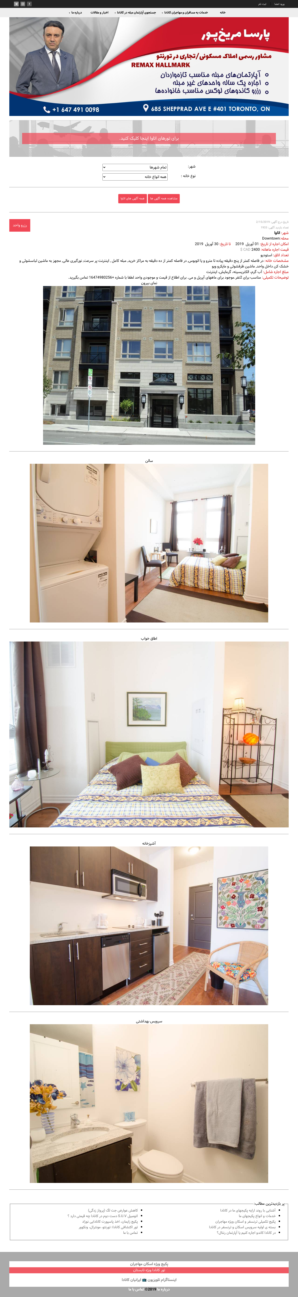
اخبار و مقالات (99, 12)
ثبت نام (262, 4)
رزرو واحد (20, 225)
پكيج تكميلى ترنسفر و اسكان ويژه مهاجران (245, 1222)
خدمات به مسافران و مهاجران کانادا (185, 12)
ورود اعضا (279, 4)
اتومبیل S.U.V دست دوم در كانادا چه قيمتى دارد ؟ (103, 1216)
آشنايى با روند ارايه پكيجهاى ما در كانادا (248, 1211)
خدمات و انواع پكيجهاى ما (257, 1216)
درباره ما (75, 12)
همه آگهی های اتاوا (133, 198)
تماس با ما (130, 1233)
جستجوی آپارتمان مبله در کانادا (135, 12)
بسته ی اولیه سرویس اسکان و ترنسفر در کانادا (242, 1227)
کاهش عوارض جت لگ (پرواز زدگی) (113, 1211)
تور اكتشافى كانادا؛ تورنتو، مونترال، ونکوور (108, 1227)
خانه (223, 12)
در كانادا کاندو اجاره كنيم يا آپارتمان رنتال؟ (246, 1233)
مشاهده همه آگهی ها (163, 198)
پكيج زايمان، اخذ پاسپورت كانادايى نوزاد (110, 1222)
